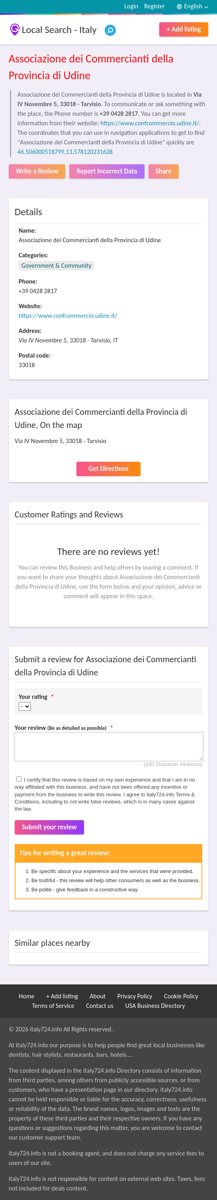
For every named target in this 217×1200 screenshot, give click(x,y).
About (98, 996)
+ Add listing (183, 29)
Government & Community (57, 265)
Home (26, 996)
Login (131, 6)
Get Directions (108, 469)
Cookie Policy (181, 996)
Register (154, 6)
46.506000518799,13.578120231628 (65, 152)
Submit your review (49, 827)
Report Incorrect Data (106, 171)
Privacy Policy (134, 996)
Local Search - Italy (59, 29)
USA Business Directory (155, 1005)
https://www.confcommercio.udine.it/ (149, 123)
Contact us (99, 1005)
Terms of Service (53, 1005)
